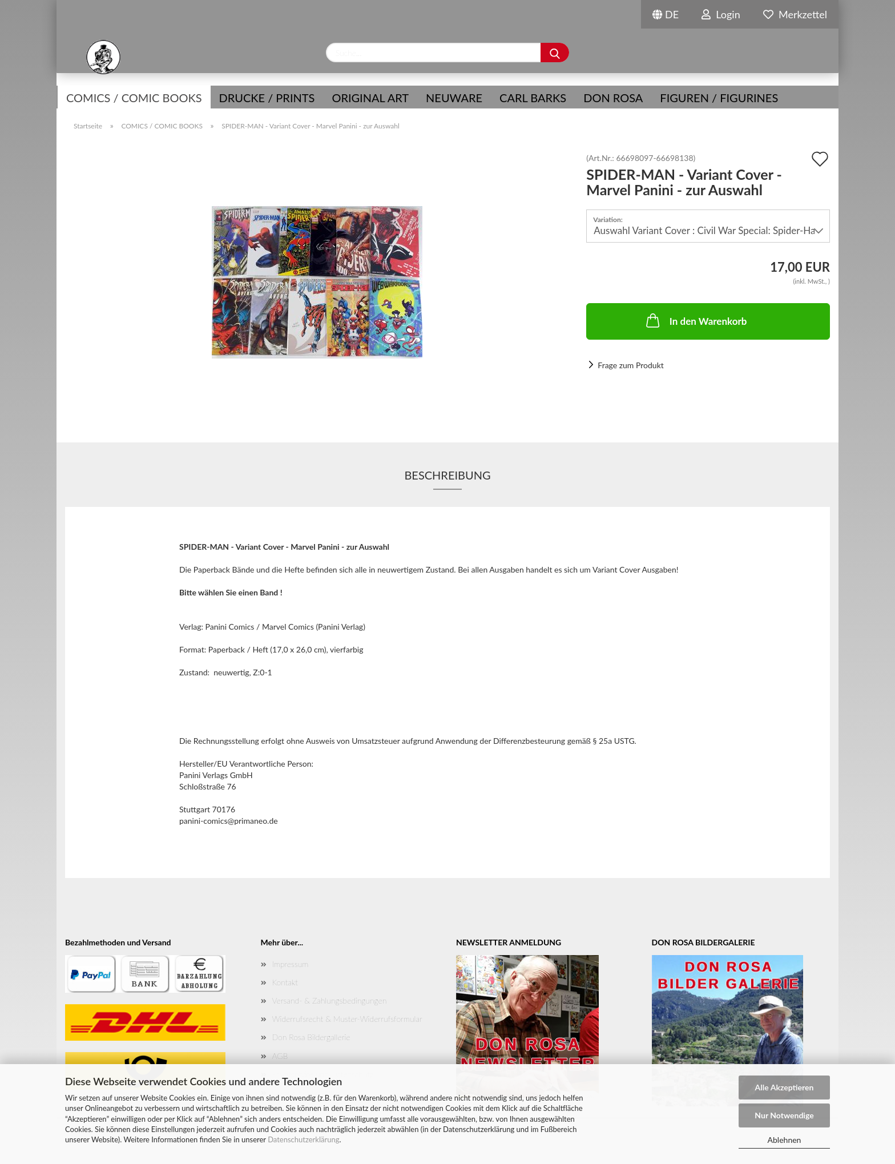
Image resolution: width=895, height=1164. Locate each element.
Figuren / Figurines (719, 97)
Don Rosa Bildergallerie (311, 1037)
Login (721, 14)
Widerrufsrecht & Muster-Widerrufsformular (347, 1019)
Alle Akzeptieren (784, 1087)
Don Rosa (613, 97)
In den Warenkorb (695, 320)
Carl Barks (532, 97)
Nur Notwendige (784, 1115)
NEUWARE (454, 97)
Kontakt (285, 982)
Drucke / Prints (267, 97)
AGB (280, 1056)
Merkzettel (795, 14)
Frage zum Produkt (630, 365)
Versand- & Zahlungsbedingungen (329, 1000)
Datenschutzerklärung (303, 1139)
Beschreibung (447, 475)
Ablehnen (784, 1140)
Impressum (290, 964)
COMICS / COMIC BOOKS (134, 97)
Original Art (370, 97)
